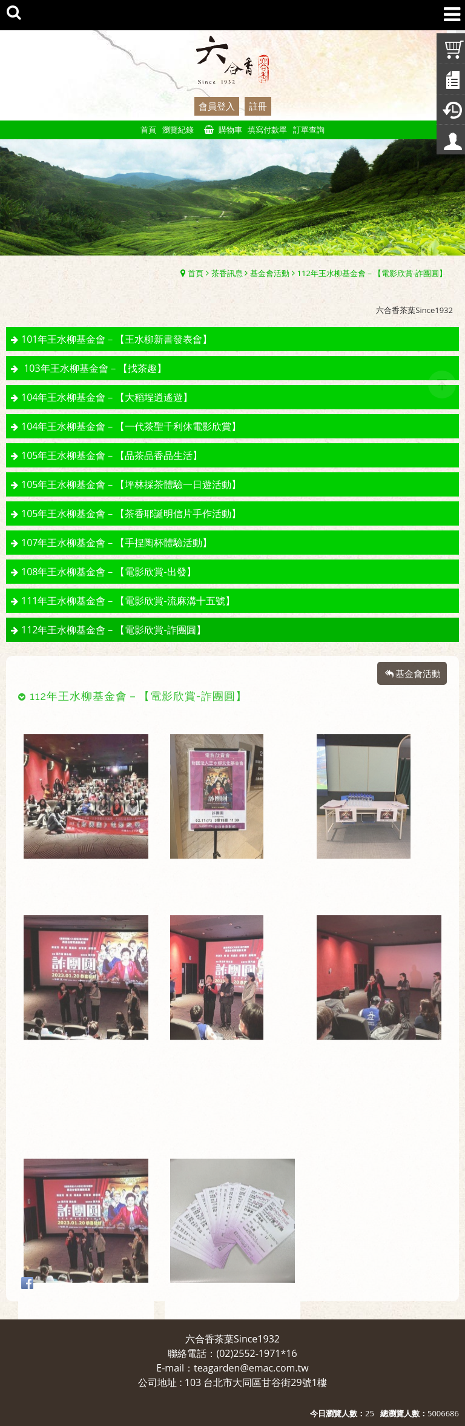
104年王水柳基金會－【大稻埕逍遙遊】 (107, 397)
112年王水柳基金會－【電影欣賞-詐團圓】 (372, 273)
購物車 (230, 129)
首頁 (195, 273)
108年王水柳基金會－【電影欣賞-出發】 (108, 571)
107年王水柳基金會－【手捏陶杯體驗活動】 (116, 542)
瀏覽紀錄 (178, 129)
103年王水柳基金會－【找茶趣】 (94, 368)
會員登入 (217, 106)
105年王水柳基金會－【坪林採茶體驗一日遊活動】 (131, 484)
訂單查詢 (309, 129)
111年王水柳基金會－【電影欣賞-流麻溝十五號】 (128, 600)
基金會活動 (269, 273)
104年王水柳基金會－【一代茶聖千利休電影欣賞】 (131, 426)
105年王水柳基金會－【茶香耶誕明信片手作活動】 (131, 513)
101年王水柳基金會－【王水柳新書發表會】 (116, 339)
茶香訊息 (227, 273)
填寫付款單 (267, 129)
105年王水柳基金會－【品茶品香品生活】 (111, 455)
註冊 (258, 106)
